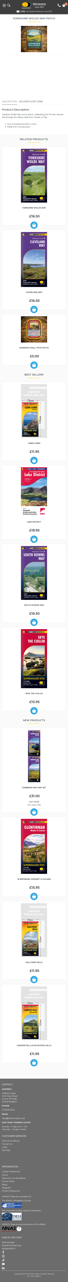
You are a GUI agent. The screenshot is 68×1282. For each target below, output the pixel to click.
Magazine (6, 1188)
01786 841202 (8, 1110)
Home (5, 1175)
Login (4, 1147)
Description (9, 101)
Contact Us (7, 1144)
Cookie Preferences (11, 1171)
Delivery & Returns (31, 101)
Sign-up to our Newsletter (14, 1178)
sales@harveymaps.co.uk (13, 1118)
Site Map (6, 1150)
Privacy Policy (8, 1181)
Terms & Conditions (11, 1141)
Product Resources (11, 1191)
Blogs (4, 1184)
